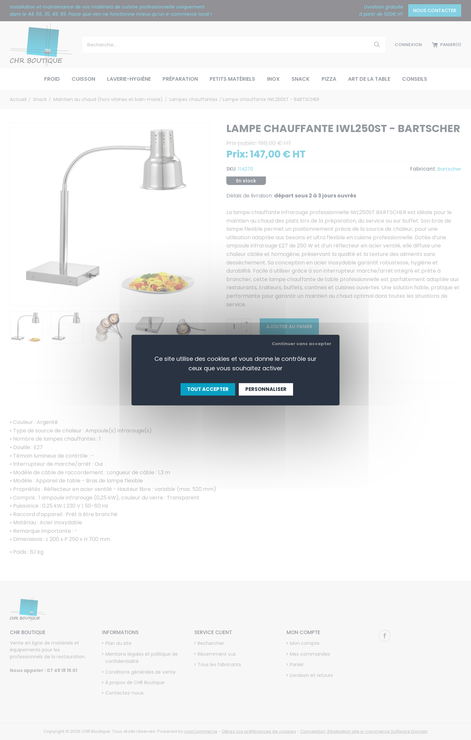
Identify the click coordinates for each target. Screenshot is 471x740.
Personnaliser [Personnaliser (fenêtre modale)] (266, 389)
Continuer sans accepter (301, 344)
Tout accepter (208, 389)
